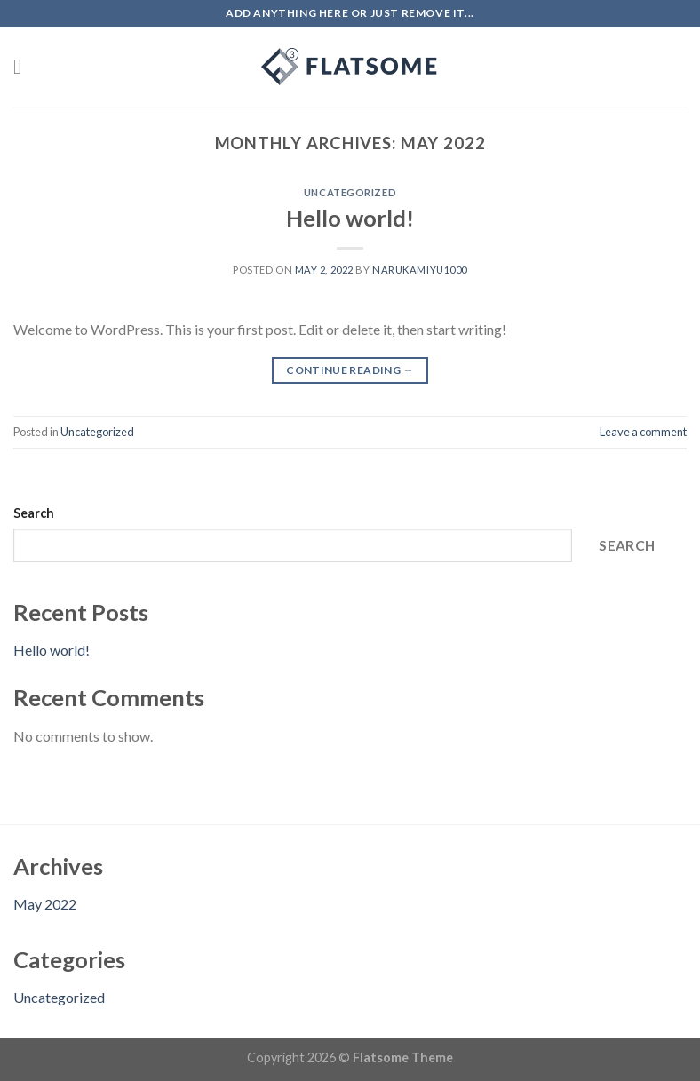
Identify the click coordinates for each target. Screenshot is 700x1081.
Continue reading (350, 370)
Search (33, 513)
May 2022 (44, 903)
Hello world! (350, 217)
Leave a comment (643, 432)
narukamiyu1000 (419, 269)
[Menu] (24, 66)
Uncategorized (350, 192)
